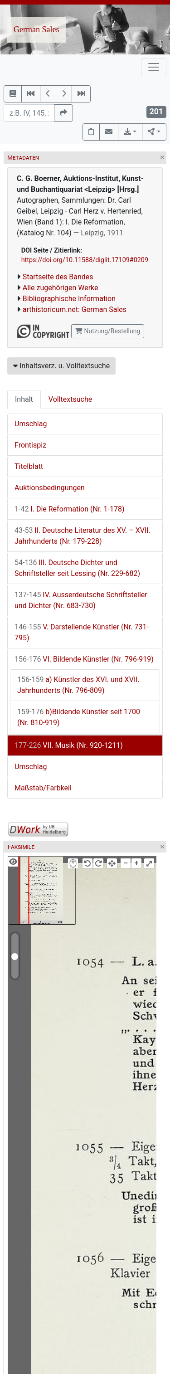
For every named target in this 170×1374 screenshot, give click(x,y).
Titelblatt (29, 466)
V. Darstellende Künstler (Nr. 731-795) (82, 632)
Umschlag (31, 423)
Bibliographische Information (69, 298)
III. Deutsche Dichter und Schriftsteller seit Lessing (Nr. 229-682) (77, 568)
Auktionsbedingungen (50, 487)
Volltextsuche (70, 399)
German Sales (36, 29)
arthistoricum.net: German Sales (74, 309)
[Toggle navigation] (153, 67)
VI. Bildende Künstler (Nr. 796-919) (84, 659)
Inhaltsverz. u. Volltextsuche (61, 365)
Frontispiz (30, 445)
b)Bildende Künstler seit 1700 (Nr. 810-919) (78, 717)
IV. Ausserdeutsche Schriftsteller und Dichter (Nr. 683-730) (81, 600)
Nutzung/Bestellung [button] (107, 331)
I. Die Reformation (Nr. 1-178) (70, 509)
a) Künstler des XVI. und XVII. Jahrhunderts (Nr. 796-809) (78, 685)
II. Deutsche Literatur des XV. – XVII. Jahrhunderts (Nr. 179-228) (83, 536)
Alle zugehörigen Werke (60, 287)
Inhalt (24, 399)
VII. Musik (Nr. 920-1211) (69, 745)
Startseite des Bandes (58, 277)
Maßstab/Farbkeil (43, 788)
